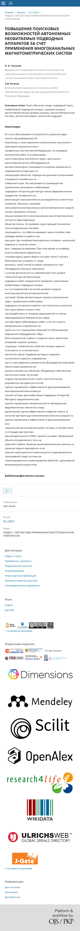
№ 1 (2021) (34, 12)
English (9, 605)
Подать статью (13, 556)
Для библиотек (12, 897)
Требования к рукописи (18, 561)
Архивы (21, 12)
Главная (9, 12)
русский (9, 609)
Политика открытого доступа (21, 580)
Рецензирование (14, 570)
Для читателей (12, 887)
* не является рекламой (18, 630)
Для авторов (11, 892)
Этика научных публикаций (20, 575)
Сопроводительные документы (22, 585)
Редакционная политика (18, 565)
